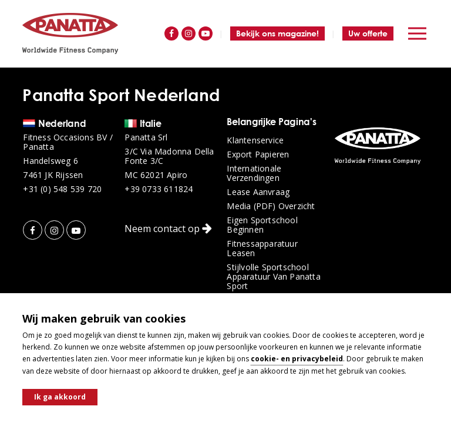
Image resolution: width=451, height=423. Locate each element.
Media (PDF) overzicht (271, 206)
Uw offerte (368, 33)
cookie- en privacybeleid (297, 359)
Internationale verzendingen (254, 173)
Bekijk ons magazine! (277, 33)
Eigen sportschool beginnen (262, 225)
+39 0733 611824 (158, 189)
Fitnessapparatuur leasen (262, 248)
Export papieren (258, 154)
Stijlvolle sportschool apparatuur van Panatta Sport (273, 277)
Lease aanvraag (258, 192)
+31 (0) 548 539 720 (62, 189)
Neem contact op (168, 228)
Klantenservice (255, 140)
